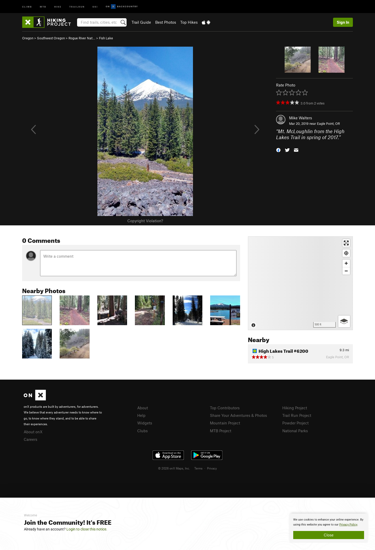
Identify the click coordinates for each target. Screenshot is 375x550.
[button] (278, 149)
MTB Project (220, 430)
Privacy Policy (348, 524)
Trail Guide (141, 22)
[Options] (344, 321)
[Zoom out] (346, 271)
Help (141, 415)
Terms (198, 468)
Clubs (142, 430)
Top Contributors (225, 407)
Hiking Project (294, 407)
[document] (328, 528)
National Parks (295, 430)
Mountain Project (225, 423)
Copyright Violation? (145, 220)
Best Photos (165, 22)
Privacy (212, 468)
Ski (95, 6)
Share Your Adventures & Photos (238, 415)
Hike (57, 6)
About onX (33, 431)
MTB (43, 6)
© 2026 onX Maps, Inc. (174, 468)
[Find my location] (346, 253)
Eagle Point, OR (328, 123)
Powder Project (295, 423)
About (142, 407)
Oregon (27, 38)
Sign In (343, 22)
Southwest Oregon (51, 38)
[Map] (300, 283)
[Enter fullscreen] (346, 243)
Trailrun (77, 6)
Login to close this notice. (86, 529)
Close (329, 535)
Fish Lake (106, 38)
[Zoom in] (346, 263)
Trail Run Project (296, 415)
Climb (27, 6)
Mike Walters (300, 117)
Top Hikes (189, 22)
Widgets (144, 423)
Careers (30, 439)
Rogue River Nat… (81, 38)
